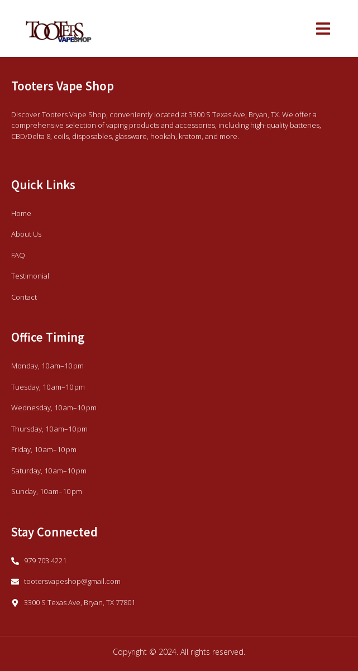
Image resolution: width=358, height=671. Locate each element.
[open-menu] (323, 30)
